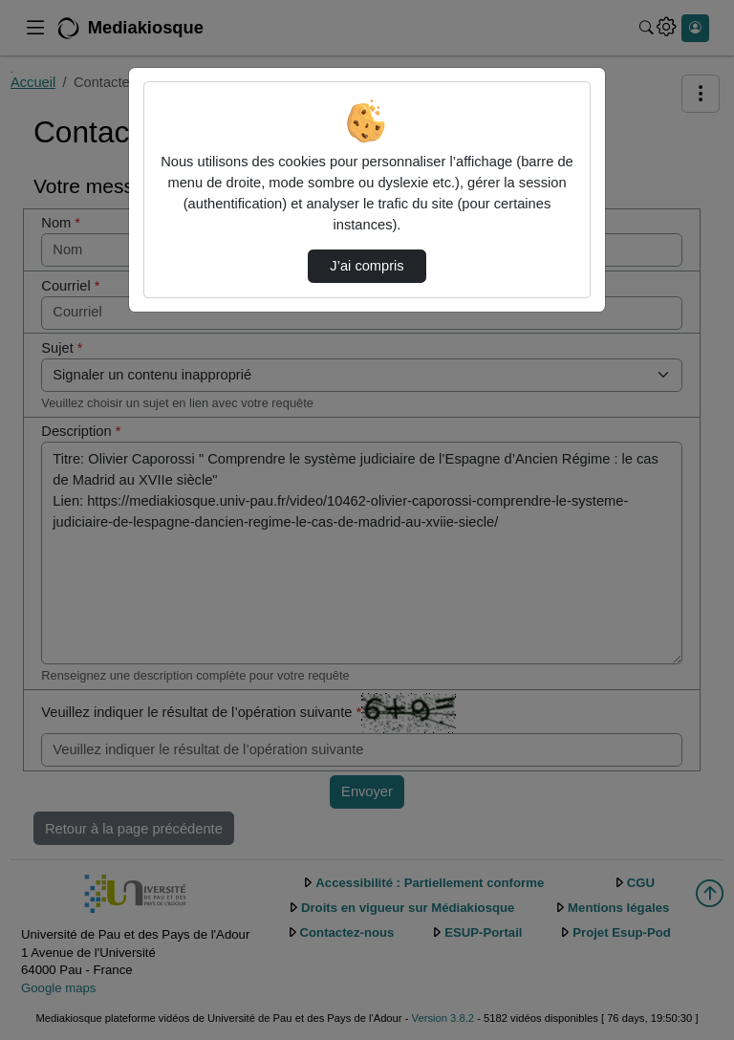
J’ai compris (366, 265)
